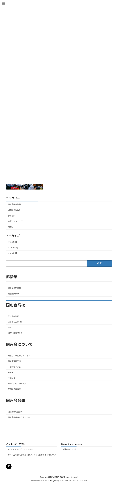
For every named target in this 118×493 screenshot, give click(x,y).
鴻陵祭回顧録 (13, 294)
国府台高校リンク (15, 333)
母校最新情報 (13, 316)
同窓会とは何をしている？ (19, 355)
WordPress (44, 481)
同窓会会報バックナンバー (19, 417)
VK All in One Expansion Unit (76, 481)
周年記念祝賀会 (14, 210)
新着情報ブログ (69, 449)
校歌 (10, 327)
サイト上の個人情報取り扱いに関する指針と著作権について (32, 456)
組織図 (10, 372)
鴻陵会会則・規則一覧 (17, 383)
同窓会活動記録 (14, 361)
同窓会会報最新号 (15, 412)
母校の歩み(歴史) (15, 322)
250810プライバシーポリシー (20, 449)
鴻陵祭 (10, 227)
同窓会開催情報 (14, 204)
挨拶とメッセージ (15, 221)
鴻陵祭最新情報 (14, 288)
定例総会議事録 (14, 389)
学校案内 (11, 215)
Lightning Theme (58, 481)
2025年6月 (12, 253)
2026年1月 (12, 242)
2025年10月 (13, 248)
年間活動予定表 (14, 367)
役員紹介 (11, 378)
